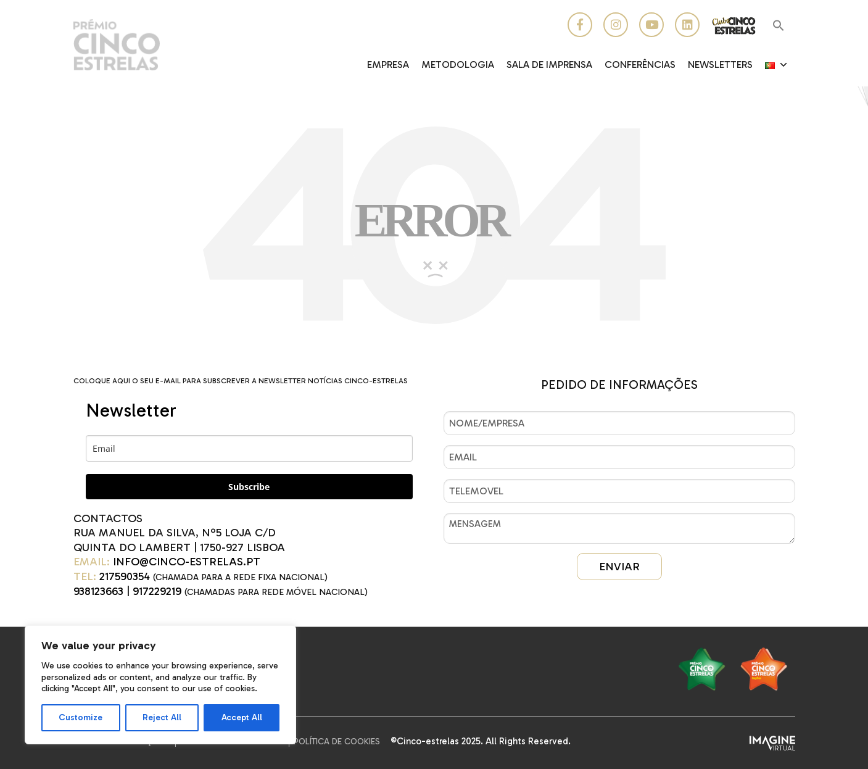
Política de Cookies (337, 741)
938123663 (98, 591)
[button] (779, 26)
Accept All (241, 717)
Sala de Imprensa (549, 64)
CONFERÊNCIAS (640, 64)
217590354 (124, 576)
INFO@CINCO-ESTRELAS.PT (186, 561)
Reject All (162, 717)
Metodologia (457, 64)
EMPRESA (388, 64)
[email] (249, 448)
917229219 (157, 591)
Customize (80, 717)
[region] (160, 684)
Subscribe (249, 487)
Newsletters (720, 64)
